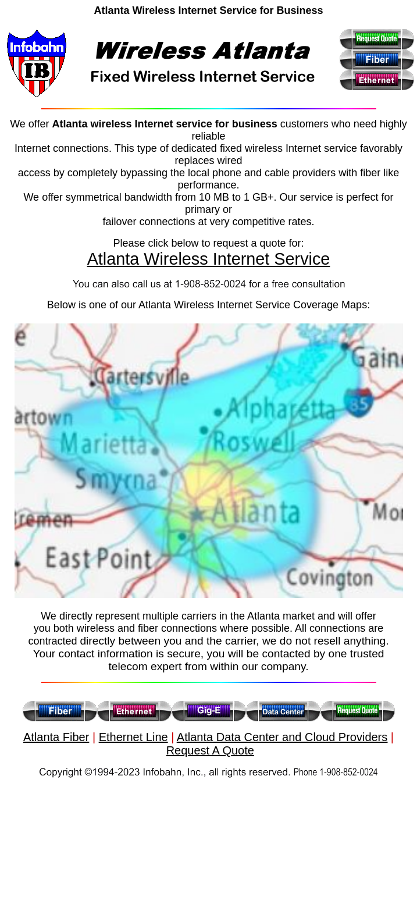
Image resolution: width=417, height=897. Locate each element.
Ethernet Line (133, 737)
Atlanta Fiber (56, 737)
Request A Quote (210, 750)
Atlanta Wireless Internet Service (208, 259)
